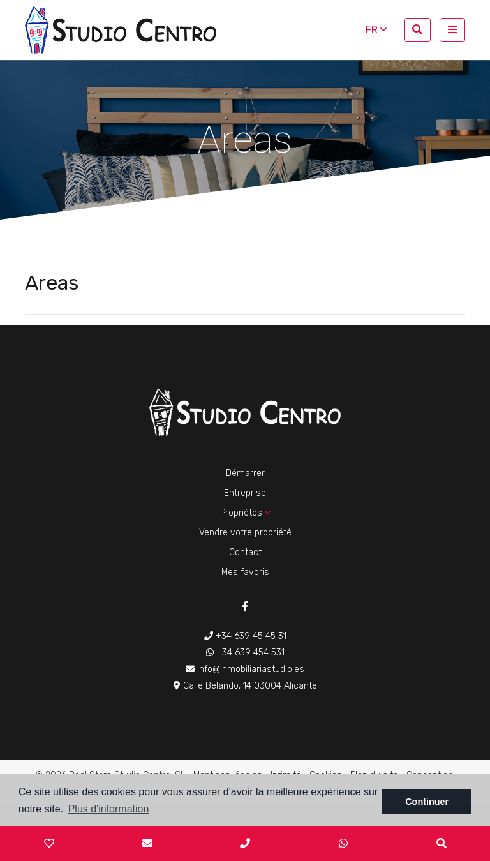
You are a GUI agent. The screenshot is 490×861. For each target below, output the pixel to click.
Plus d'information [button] (108, 809)
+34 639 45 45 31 (245, 636)
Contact (245, 552)
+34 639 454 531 (245, 652)
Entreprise (245, 493)
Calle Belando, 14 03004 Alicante (245, 685)
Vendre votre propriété (245, 532)
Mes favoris (245, 572)
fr (376, 30)
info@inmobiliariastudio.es (245, 669)
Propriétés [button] (245, 512)
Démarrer (245, 473)
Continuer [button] (427, 802)
